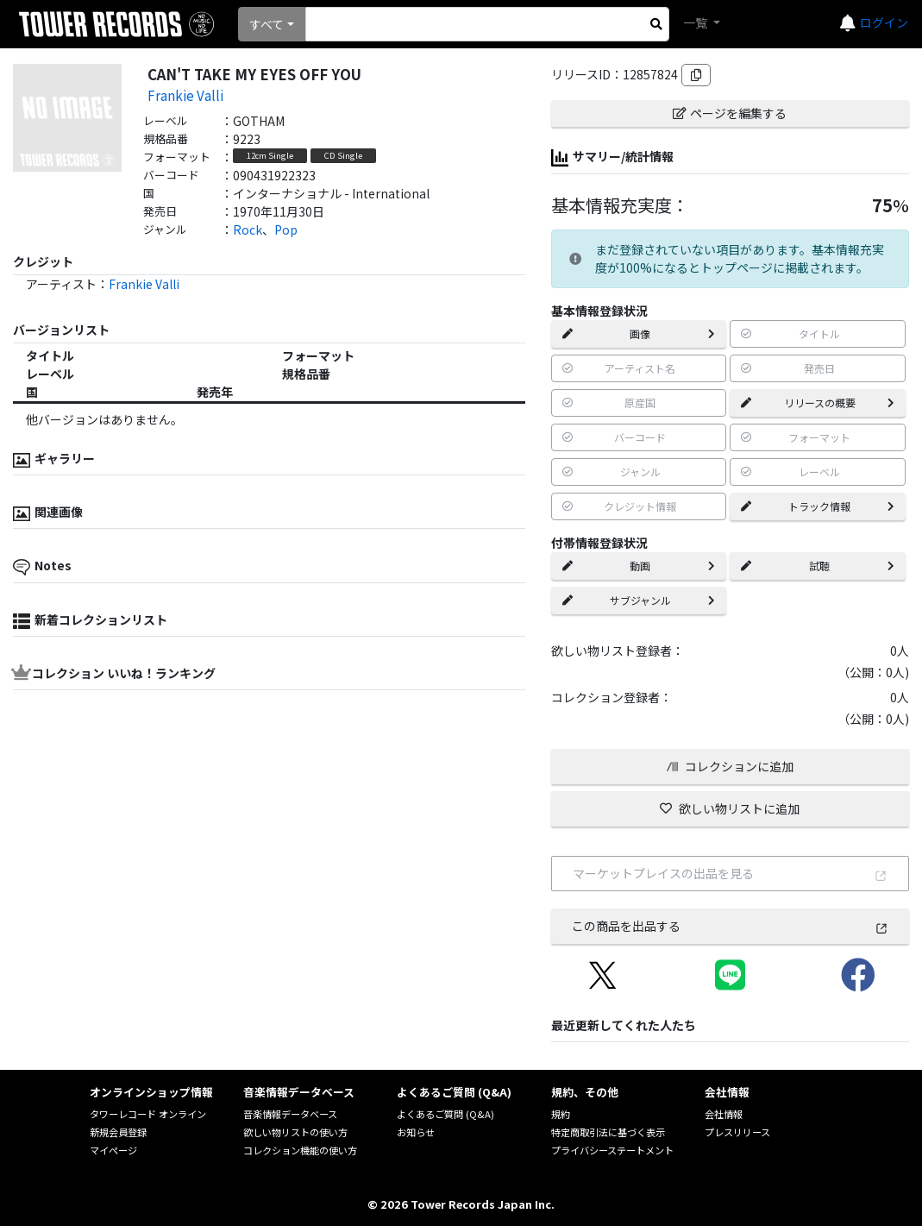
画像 (639, 333)
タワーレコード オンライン (148, 1114)
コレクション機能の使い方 (300, 1150)
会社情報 (724, 1114)
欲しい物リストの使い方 (295, 1132)
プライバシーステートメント (612, 1150)
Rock (247, 229)
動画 (639, 565)
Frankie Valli (185, 94)
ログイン (884, 22)
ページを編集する (730, 113)
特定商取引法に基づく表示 (608, 1132)
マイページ (113, 1150)
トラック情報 (817, 506)
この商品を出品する (730, 925)
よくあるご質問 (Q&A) (445, 1114)
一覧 (696, 22)
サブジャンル (639, 600)
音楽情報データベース (290, 1114)
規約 (560, 1114)
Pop (286, 229)
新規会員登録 (118, 1132)
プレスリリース (737, 1132)
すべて (266, 24)
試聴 (817, 565)
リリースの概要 (817, 402)
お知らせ (416, 1132)
